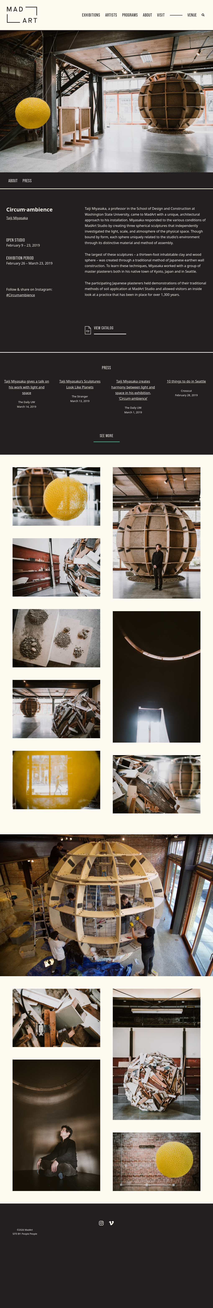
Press (27, 180)
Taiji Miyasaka (17, 218)
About (147, 15)
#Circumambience (20, 295)
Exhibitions (91, 15)
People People (29, 1233)
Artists (111, 15)
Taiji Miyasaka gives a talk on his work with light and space (26, 387)
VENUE (192, 15)
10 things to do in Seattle (186, 381)
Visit (161, 15)
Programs (130, 15)
